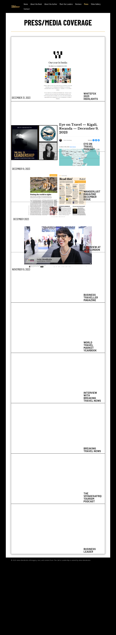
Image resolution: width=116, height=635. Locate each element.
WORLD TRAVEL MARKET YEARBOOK (90, 346)
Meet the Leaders (66, 4)
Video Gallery (96, 4)
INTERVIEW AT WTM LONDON (92, 248)
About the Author (50, 4)
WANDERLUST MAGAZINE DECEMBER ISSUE (92, 195)
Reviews (78, 4)
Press (86, 4)
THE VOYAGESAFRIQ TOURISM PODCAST (93, 497)
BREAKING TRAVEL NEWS (92, 450)
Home (26, 4)
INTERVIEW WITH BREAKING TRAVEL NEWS (92, 396)
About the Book (36, 4)
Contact (27, 9)
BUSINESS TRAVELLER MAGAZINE (91, 297)
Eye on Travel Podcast (89, 146)
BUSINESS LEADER (90, 550)
